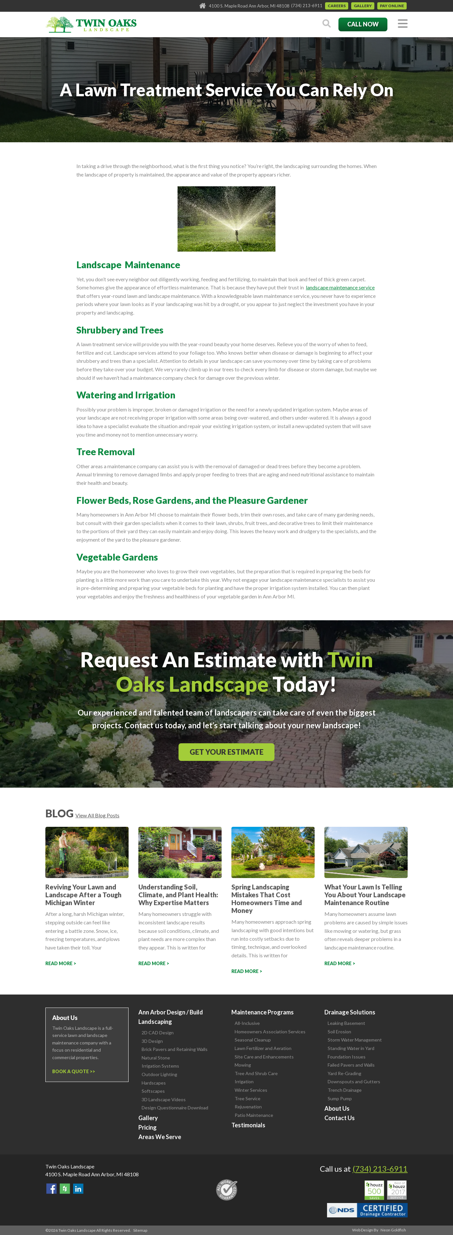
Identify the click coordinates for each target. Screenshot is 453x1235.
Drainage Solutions (349, 1012)
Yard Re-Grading (344, 1073)
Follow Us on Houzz (65, 1188)
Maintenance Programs (262, 1012)
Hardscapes (154, 1083)
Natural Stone (156, 1057)
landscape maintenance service (340, 287)
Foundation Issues (347, 1056)
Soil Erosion (339, 1031)
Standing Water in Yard (351, 1048)
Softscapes (153, 1091)
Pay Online (392, 5)
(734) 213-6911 (306, 5)
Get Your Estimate (226, 752)
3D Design (152, 1041)
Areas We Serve (159, 1136)
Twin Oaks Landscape (69, 1166)
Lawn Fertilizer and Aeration (263, 1048)
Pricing (147, 1127)
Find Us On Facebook (51, 1188)
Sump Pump (340, 1098)
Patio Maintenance (254, 1115)
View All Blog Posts (97, 815)
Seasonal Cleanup (253, 1039)
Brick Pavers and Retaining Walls (175, 1049)
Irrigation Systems (160, 1066)
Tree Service (247, 1098)
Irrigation (244, 1081)
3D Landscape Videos (164, 1099)
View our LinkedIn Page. (78, 1188)
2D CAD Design (158, 1032)
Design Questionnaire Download (175, 1107)
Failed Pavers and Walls (351, 1065)
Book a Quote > (72, 1071)
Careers (337, 5)
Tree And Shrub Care (256, 1073)
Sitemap (140, 1230)
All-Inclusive (247, 1023)
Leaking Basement (346, 1023)
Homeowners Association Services (270, 1031)
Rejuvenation (248, 1106)
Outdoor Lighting (159, 1074)
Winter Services (251, 1090)
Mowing (243, 1065)
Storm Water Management (355, 1039)
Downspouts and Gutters (354, 1081)
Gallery (363, 5)
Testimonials (248, 1125)
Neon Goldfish (393, 1229)
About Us (337, 1108)
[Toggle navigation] (403, 24)
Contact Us (339, 1117)
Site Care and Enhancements (264, 1056)
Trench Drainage (345, 1090)
